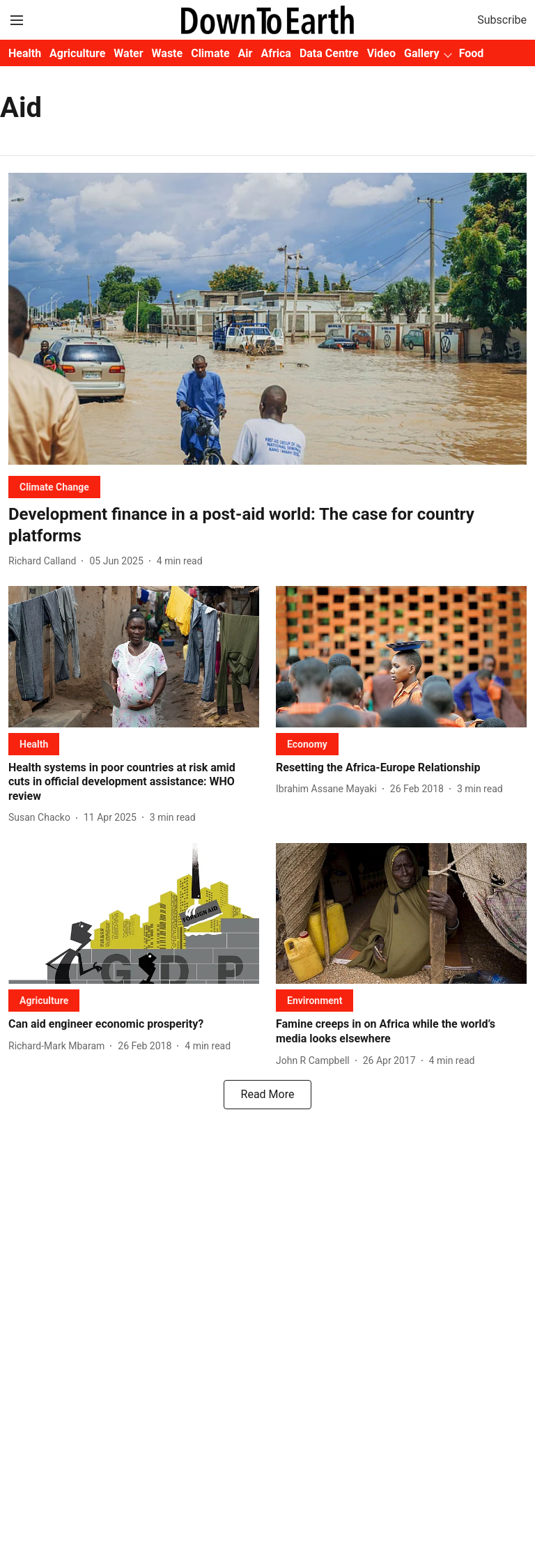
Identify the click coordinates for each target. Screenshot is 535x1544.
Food (471, 53)
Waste (167, 53)
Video (381, 53)
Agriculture (77, 53)
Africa (275, 53)
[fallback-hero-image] (267, 319)
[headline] (267, 525)
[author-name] (45, 561)
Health (24, 53)
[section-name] (54, 486)
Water (128, 53)
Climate (210, 53)
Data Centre (329, 53)
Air (245, 53)
